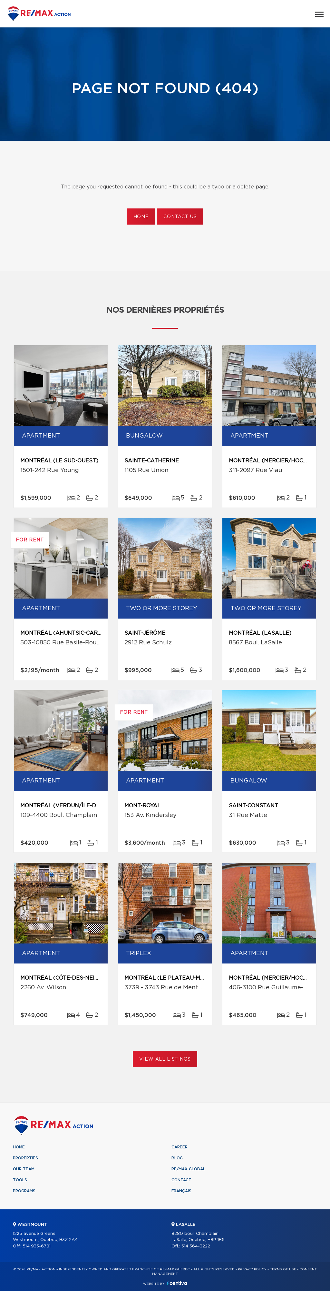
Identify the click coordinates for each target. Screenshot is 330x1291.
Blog (177, 1158)
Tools (20, 1180)
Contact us (180, 217)
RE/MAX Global (188, 1169)
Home (141, 217)
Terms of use (283, 1269)
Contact (181, 1180)
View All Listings (164, 1059)
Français (181, 1191)
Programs (24, 1191)
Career (179, 1147)
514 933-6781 (37, 1246)
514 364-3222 (195, 1246)
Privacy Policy (252, 1269)
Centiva (177, 1283)
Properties (25, 1158)
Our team (23, 1169)
